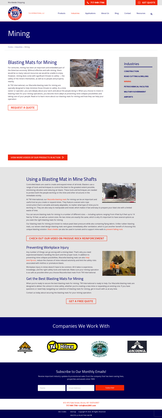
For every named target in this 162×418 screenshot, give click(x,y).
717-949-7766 (72, 405)
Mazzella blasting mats (57, 199)
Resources (140, 13)
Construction (131, 71)
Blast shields (53, 229)
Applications (90, 13)
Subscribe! (110, 387)
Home (10, 47)
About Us (105, 13)
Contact (127, 13)
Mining (127, 81)
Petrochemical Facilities (136, 86)
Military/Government (135, 91)
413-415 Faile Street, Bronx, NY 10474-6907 (81, 402)
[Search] (151, 14)
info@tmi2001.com (87, 405)
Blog (116, 13)
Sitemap (73, 411)
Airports (128, 97)
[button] (22, 107)
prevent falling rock (114, 229)
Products (61, 13)
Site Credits (62, 411)
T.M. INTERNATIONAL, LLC (36, 13)
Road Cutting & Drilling (136, 76)
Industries (75, 13)
